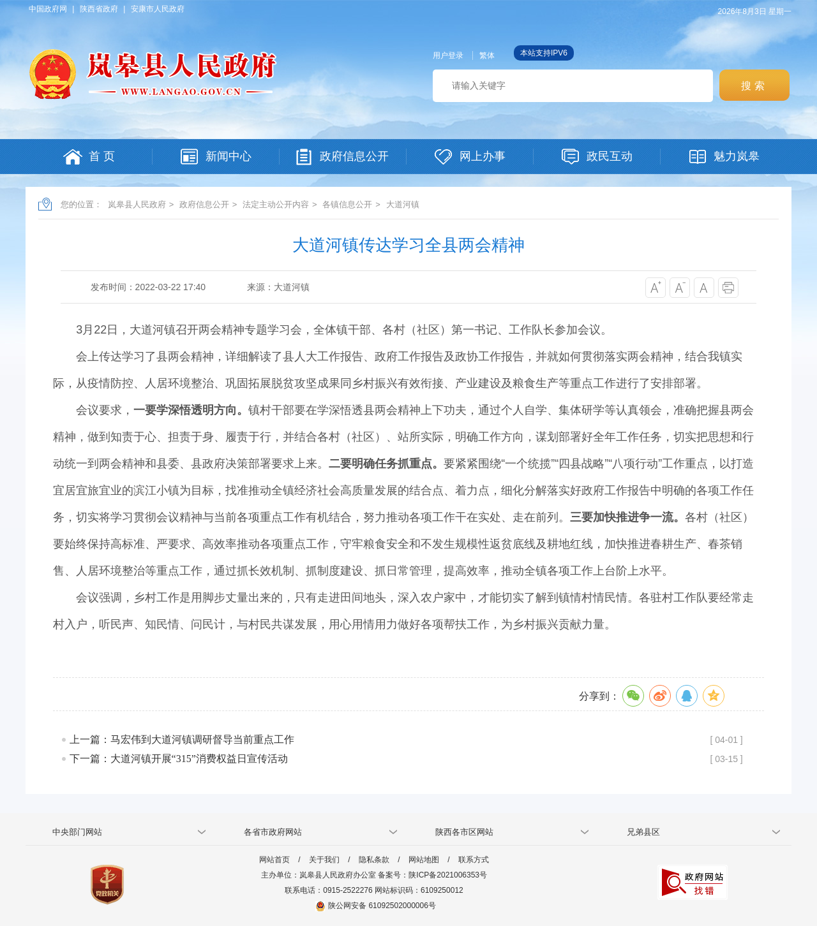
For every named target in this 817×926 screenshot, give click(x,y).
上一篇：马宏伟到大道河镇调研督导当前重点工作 (182, 739)
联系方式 (473, 859)
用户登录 (448, 55)
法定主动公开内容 (276, 204)
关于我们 (324, 859)
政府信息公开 (204, 204)
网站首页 (274, 859)
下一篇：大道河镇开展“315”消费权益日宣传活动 (179, 758)
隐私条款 (374, 859)
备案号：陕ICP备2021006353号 (432, 875)
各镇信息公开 (347, 204)
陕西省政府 (99, 8)
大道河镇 (402, 204)
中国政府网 (48, 8)
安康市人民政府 (157, 8)
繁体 (487, 55)
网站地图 (423, 859)
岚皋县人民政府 (137, 204)
